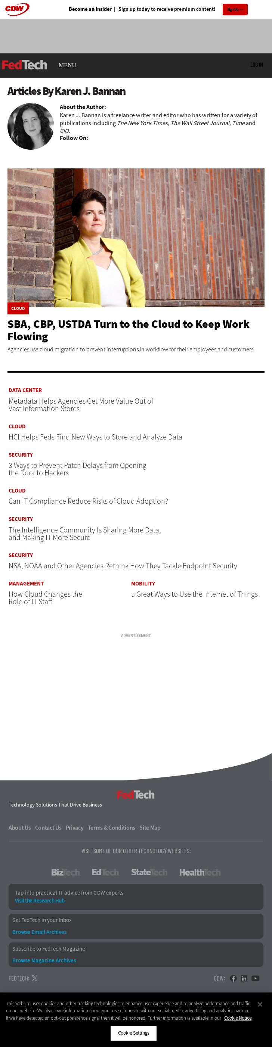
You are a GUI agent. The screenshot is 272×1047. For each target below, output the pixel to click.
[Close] (260, 1004)
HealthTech (200, 872)
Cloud (18, 308)
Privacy (75, 828)
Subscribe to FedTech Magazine (48, 949)
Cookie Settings (133, 1033)
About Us (20, 828)
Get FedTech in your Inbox (42, 920)
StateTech (149, 872)
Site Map (150, 828)
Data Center (25, 390)
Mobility (143, 584)
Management (26, 584)
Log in (256, 64)
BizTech (66, 872)
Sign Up (233, 9)
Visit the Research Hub (39, 901)
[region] (136, 1019)
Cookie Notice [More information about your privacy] (237, 1018)
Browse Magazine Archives (44, 960)
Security (21, 455)
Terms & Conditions (112, 828)
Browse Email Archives (39, 932)
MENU (67, 65)
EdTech (105, 872)
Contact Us (48, 828)
